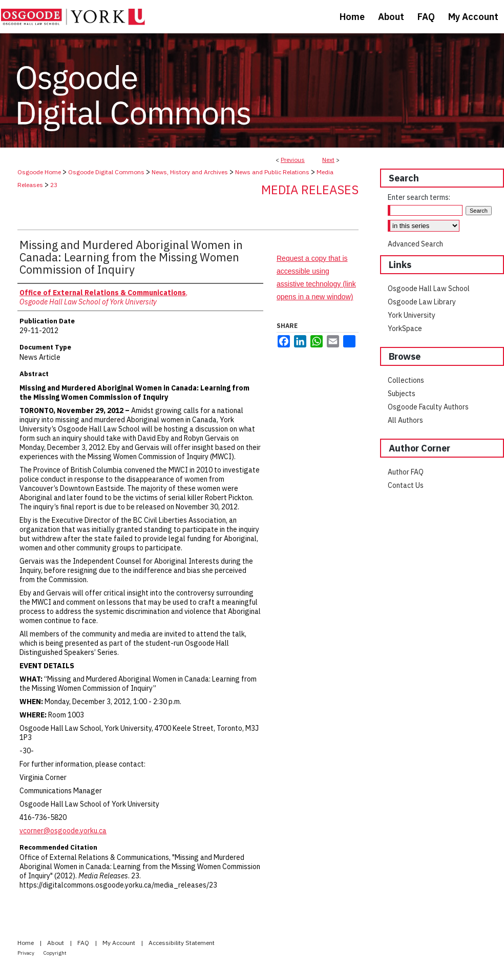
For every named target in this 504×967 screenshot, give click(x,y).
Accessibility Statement (182, 943)
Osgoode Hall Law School (429, 288)
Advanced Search (415, 244)
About (56, 943)
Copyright (55, 953)
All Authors (405, 420)
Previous (293, 159)
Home (26, 943)
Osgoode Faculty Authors (428, 407)
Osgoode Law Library (422, 301)
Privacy (26, 953)
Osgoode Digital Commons (106, 172)
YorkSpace (405, 328)
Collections (406, 380)
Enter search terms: (419, 197)
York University (411, 315)
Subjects (401, 393)
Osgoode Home (39, 172)
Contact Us (406, 485)
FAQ (84, 943)
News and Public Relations (272, 172)
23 (53, 185)
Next (328, 159)
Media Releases (310, 189)
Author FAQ (406, 472)
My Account (119, 943)
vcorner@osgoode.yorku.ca (63, 830)
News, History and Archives (190, 172)
